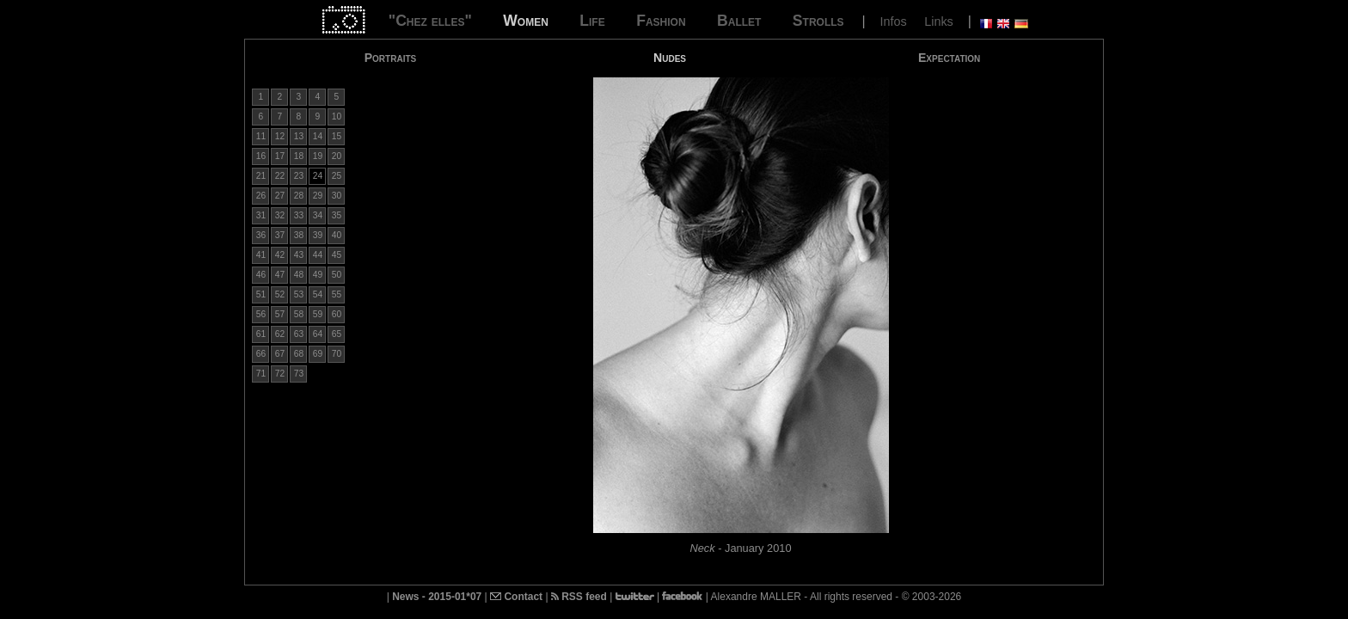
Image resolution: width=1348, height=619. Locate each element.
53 (298, 294)
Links (938, 21)
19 (317, 156)
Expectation (949, 57)
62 (280, 334)
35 (336, 215)
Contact (516, 597)
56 (261, 314)
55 (336, 294)
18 (298, 156)
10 (336, 116)
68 (298, 354)
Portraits (391, 57)
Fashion (660, 20)
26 (261, 195)
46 (261, 274)
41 (261, 255)
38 (298, 235)
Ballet (739, 20)
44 (317, 255)
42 (280, 255)
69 (317, 354)
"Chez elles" (430, 20)
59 (317, 314)
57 (280, 314)
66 (261, 354)
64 (317, 334)
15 (336, 136)
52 (280, 294)
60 (336, 314)
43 (298, 255)
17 (280, 156)
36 (261, 235)
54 (317, 294)
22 (280, 176)
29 (317, 195)
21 (261, 176)
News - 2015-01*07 (436, 597)
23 (298, 176)
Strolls (818, 20)
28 (298, 195)
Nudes (669, 57)
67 (280, 354)
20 (336, 156)
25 (336, 176)
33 (298, 215)
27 (280, 195)
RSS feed (579, 597)
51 (261, 294)
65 (336, 334)
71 (261, 373)
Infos (893, 21)
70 (336, 354)
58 (298, 314)
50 (336, 274)
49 (317, 274)
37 (280, 235)
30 (336, 195)
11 (261, 136)
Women (525, 20)
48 (298, 274)
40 (336, 235)
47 (280, 274)
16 (261, 156)
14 (317, 136)
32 (280, 215)
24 (317, 176)
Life (591, 20)
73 (298, 373)
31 (261, 215)
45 (336, 255)
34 (317, 215)
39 (317, 235)
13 (298, 136)
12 (280, 136)
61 (261, 334)
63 (298, 334)
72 (280, 373)
